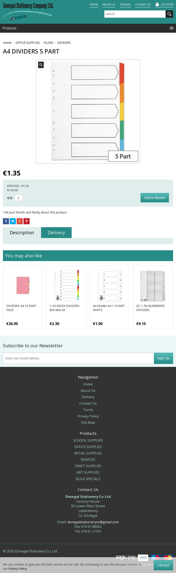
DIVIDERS (64, 43)
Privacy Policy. (17, 569)
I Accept (163, 565)
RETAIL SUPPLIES (88, 453)
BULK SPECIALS (88, 479)
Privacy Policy (88, 416)
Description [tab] (22, 232)
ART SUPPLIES (88, 472)
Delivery (125, 4)
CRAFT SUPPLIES (88, 466)
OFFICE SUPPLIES (28, 43)
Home (94, 4)
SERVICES (88, 459)
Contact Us (143, 4)
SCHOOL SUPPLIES (88, 440)
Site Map (88, 422)
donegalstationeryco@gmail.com (93, 522)
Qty (10, 198)
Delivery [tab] (56, 232)
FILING (48, 43)
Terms (88, 409)
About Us (108, 4)
